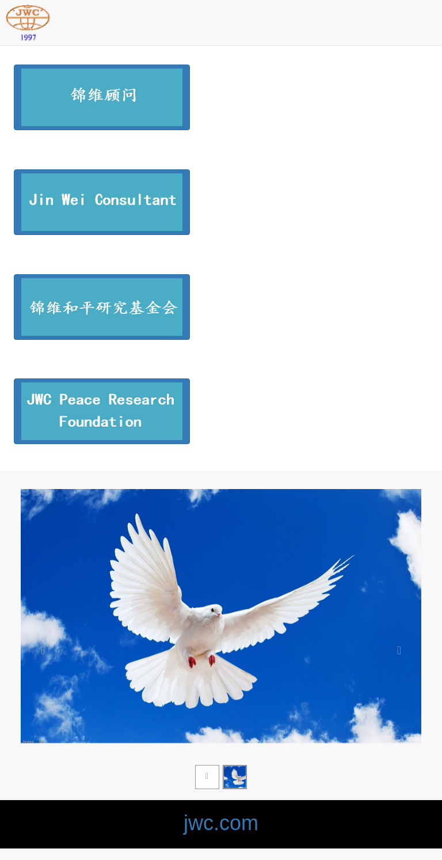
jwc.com (221, 823)
